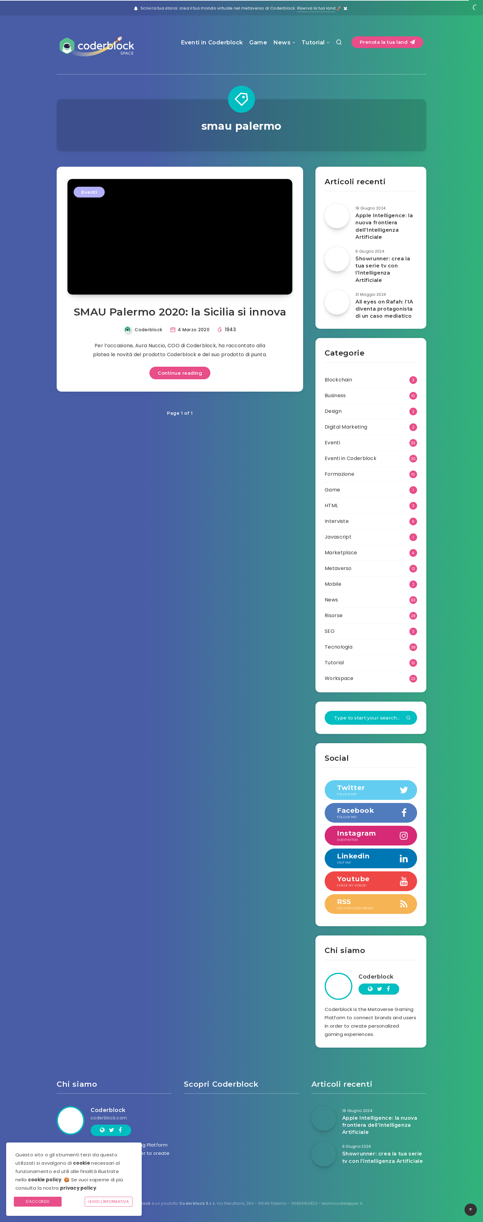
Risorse (334, 615)
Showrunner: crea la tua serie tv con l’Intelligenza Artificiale (382, 269)
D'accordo (38, 1201)
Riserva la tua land (316, 8)
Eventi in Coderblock (212, 42)
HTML (331, 505)
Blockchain (338, 379)
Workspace (339, 678)
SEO (330, 631)
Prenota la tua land (387, 42)
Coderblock (376, 976)
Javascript (338, 536)
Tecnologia (338, 646)
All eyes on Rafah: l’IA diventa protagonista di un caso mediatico (384, 309)
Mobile (333, 584)
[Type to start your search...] (371, 718)
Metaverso (338, 568)
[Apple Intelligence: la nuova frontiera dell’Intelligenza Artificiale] (337, 216)
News (281, 42)
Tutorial (313, 42)
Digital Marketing (346, 426)
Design (333, 411)
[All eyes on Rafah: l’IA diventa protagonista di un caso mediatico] (337, 302)
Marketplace (341, 552)
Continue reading (180, 373)
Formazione (339, 474)
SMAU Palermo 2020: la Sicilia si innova (180, 311)
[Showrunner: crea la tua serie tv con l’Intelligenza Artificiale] (337, 259)
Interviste (337, 521)
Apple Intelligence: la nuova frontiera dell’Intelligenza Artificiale (384, 226)
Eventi (89, 192)
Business (335, 395)
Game (258, 42)
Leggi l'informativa (108, 1201)
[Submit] (408, 718)
